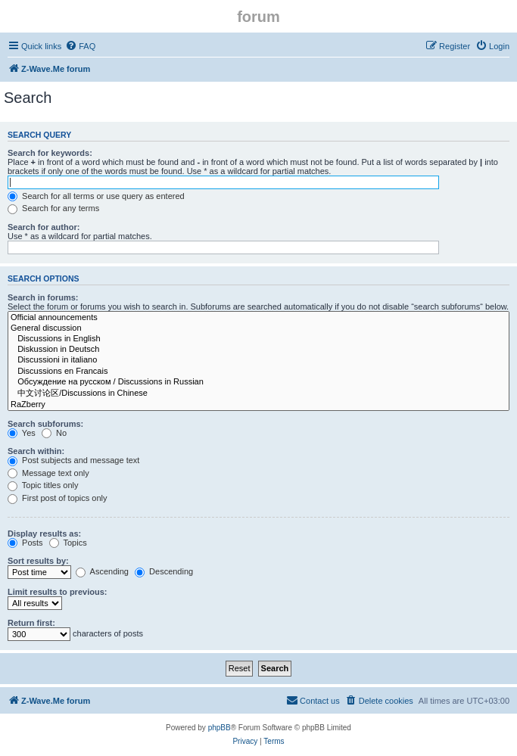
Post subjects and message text (73, 460)
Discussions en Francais (258, 371)
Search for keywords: (50, 152)
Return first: (31, 622)
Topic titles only (43, 485)
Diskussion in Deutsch (258, 349)
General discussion (258, 328)
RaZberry (258, 405)
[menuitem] (80, 46)
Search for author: (43, 227)
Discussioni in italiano (258, 360)
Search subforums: (45, 423)
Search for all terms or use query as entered (96, 196)
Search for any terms (53, 208)
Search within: (36, 451)
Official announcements (258, 318)
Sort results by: (38, 560)
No (54, 432)
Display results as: (44, 533)
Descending (164, 571)
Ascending (102, 571)
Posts (25, 542)
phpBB (219, 727)
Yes (22, 432)
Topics (68, 542)
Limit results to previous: (57, 591)
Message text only (48, 473)
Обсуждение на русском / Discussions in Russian (258, 382)
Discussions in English (258, 339)
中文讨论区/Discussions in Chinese (258, 393)
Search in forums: (43, 297)
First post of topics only (57, 497)
